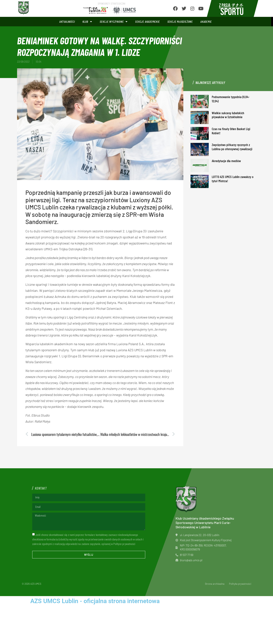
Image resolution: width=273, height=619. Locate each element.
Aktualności (67, 21)
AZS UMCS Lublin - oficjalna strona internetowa (95, 601)
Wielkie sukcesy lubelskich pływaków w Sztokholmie (228, 115)
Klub (87, 21)
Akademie (206, 21)
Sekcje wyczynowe (114, 21)
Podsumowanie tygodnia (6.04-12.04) (230, 99)
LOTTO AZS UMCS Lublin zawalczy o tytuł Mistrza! (232, 179)
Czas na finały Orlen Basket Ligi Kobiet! (231, 131)
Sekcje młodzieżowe (180, 21)
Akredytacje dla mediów (226, 161)
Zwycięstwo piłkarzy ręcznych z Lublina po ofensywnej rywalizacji (232, 147)
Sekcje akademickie (147, 21)
